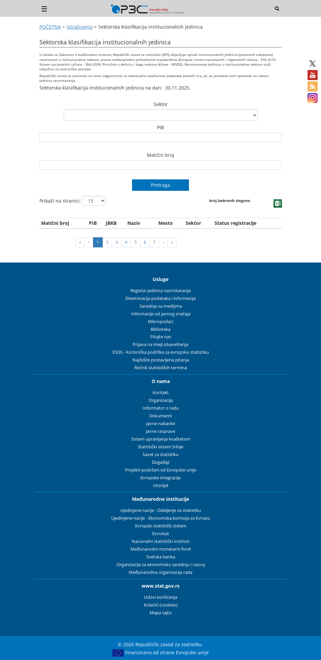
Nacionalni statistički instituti (160, 541)
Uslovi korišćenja (160, 597)
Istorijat (160, 485)
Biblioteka (160, 329)
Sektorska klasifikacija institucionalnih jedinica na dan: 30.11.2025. (115, 87)
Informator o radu (160, 408)
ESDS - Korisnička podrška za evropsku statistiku (161, 352)
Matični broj (160, 155)
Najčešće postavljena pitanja (160, 360)
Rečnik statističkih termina (160, 368)
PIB (160, 127)
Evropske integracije (160, 478)
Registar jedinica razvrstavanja (160, 290)
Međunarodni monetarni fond (160, 549)
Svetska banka (160, 557)
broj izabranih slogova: (229, 200)
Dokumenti (160, 416)
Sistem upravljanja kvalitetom (160, 439)
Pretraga (160, 185)
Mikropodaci (160, 321)
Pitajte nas (160, 337)
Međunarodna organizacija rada (160, 572)
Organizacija (161, 400)
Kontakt (161, 392)
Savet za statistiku (160, 454)
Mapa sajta (160, 613)
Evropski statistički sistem (160, 526)
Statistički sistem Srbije (160, 447)
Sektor (161, 104)
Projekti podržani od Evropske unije (160, 470)
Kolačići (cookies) (161, 605)
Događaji (160, 462)
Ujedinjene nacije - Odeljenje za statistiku (160, 510)
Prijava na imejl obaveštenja (160, 344)
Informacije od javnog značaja (160, 314)
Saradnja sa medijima (160, 306)
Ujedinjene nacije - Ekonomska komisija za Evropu (160, 518)
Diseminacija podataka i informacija (160, 298)
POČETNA (50, 27)
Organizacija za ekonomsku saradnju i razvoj (161, 564)
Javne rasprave (160, 431)
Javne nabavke (160, 423)
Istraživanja (80, 27)
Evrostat (160, 533)
